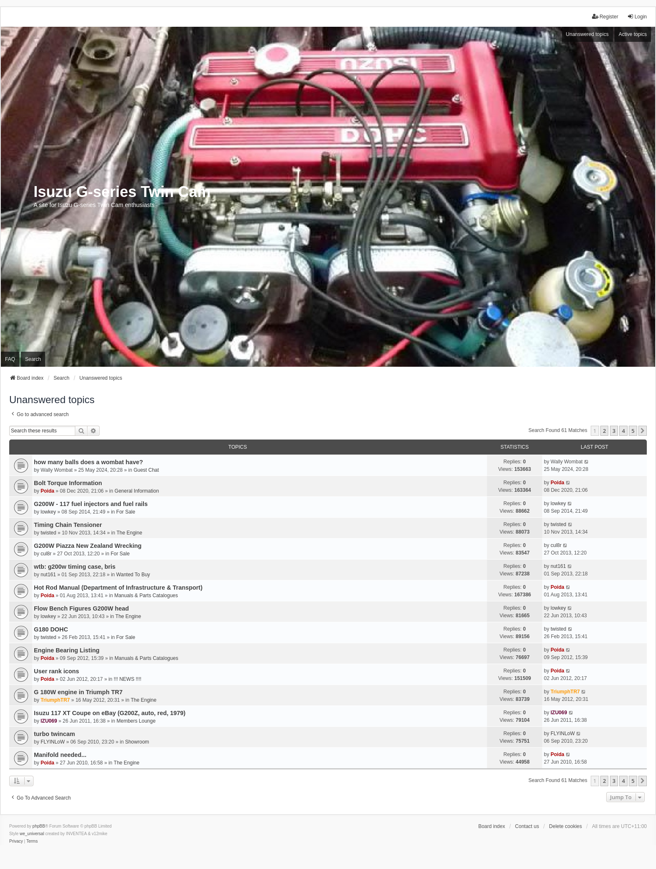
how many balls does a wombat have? (88, 462)
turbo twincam (54, 734)
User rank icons (56, 671)
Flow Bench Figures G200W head (81, 608)
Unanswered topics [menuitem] (587, 34)
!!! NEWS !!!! (127, 679)
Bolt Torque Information (68, 483)
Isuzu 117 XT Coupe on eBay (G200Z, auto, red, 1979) (109, 713)
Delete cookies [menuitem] (565, 826)
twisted (48, 533)
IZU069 (49, 721)
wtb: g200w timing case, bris (74, 566)
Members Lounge (136, 721)
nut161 (48, 575)
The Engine (129, 533)
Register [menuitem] (605, 16)
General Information (137, 491)
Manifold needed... (60, 754)
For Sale (125, 512)
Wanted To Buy (133, 575)
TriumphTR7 (55, 700)
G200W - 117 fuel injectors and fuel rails (91, 504)
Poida (47, 491)
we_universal (32, 833)
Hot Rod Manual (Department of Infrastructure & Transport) (118, 587)
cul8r (46, 554)
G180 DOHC (51, 629)
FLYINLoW (53, 742)
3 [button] (613, 430)
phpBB (39, 826)
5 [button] (632, 430)
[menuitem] (16, 841)
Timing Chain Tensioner (68, 524)
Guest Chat (146, 470)
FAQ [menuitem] (10, 359)
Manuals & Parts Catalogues (146, 595)
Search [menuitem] (33, 359)
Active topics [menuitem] (633, 34)
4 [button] (623, 430)
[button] (642, 431)
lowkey (48, 512)
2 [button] (604, 430)
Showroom (137, 742)
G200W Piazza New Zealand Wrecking (87, 545)
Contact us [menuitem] (527, 826)
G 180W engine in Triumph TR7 (78, 692)
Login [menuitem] (637, 16)
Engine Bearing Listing (67, 650)
